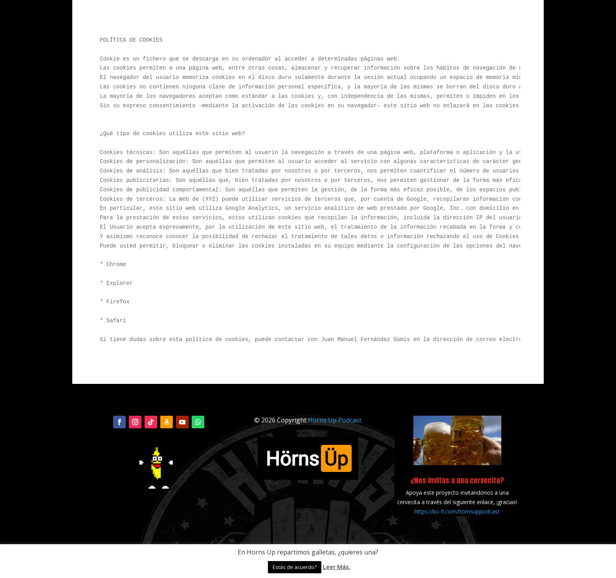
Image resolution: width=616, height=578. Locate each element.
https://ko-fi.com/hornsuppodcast (457, 511)
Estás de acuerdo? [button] (295, 567)
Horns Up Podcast (334, 420)
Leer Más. (336, 567)
